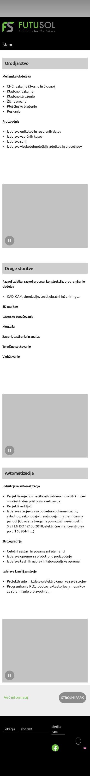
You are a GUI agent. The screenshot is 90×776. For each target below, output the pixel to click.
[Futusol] (28, 28)
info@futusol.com (34, 748)
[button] (45, 216)
